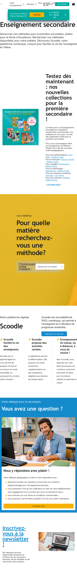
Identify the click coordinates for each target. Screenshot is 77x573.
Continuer (37, 15)
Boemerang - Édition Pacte (57, 171)
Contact (55, 3)
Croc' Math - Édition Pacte (59, 156)
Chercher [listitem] (48, 4)
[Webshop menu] (32, 4)
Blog (40, 3)
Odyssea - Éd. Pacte (55, 175)
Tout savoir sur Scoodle (54, 334)
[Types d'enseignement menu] (16, 4)
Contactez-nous (38, 506)
